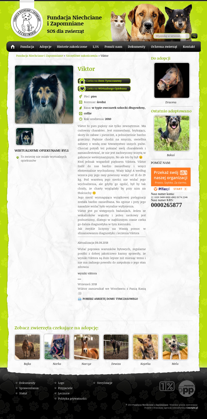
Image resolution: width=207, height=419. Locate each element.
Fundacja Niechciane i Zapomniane (39, 55)
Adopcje (45, 46)
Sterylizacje (104, 383)
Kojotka (145, 349)
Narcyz (86, 349)
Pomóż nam (113, 46)
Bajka (27, 349)
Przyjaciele (65, 388)
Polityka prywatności (72, 398)
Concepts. (191, 407)
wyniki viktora (87, 273)
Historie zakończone (72, 46)
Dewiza (116, 349)
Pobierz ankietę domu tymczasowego (110, 299)
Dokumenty (136, 46)
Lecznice (64, 393)
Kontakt (189, 46)
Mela (175, 349)
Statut (23, 393)
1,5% (96, 46)
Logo (61, 383)
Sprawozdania (28, 388)
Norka (57, 349)
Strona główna (12, 47)
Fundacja (27, 46)
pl (197, 407)
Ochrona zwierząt (164, 46)
